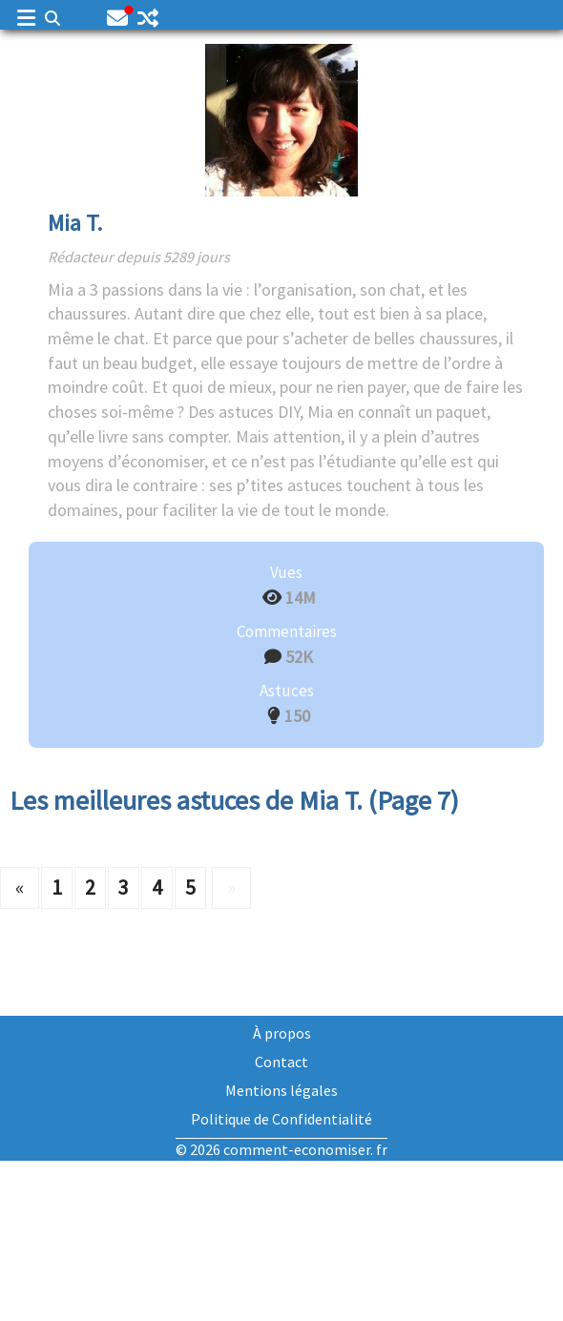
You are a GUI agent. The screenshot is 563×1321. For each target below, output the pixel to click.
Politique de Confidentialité (281, 1118)
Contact (281, 1061)
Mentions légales (281, 1090)
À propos (282, 1032)
